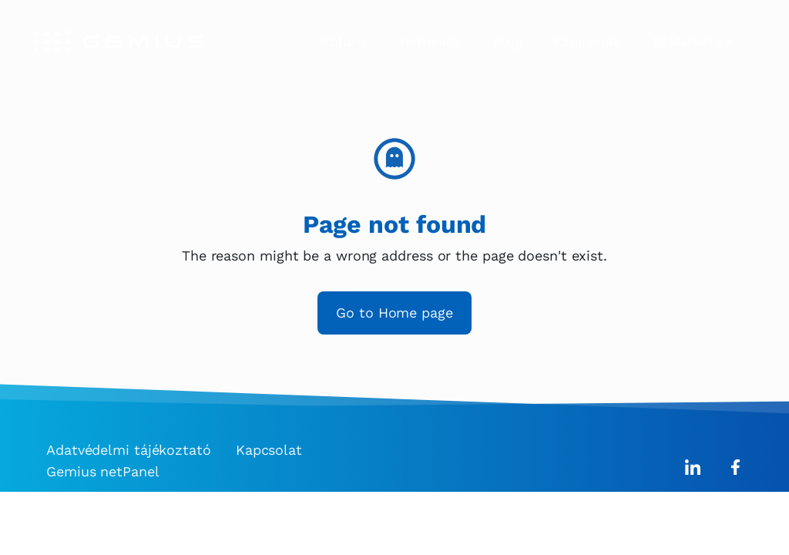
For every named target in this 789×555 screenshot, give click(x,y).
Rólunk (344, 41)
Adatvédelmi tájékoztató (128, 450)
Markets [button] (695, 41)
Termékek (430, 41)
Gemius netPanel (102, 471)
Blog (507, 41)
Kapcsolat (586, 41)
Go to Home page (394, 312)
